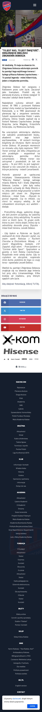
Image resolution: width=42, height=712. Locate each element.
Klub (4, 60)
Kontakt (21, 563)
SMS (21, 405)
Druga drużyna (21, 395)
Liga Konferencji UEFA (21, 453)
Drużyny (21, 509)
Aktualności (21, 432)
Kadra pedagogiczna (21, 581)
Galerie (21, 409)
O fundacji (21, 549)
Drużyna (21, 426)
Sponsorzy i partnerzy (21, 479)
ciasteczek (16, 699)
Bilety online (21, 614)
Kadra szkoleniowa (21, 439)
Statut (21, 556)
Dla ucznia (21, 567)
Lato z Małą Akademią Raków (21, 537)
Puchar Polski (21, 449)
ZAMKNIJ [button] (32, 706)
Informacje (21, 483)
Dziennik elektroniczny (21, 585)
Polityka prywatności (21, 670)
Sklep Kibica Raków (21, 637)
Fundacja (21, 544)
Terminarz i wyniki (21, 446)
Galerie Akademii (21, 502)
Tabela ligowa (21, 442)
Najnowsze (21, 388)
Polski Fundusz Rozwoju (21, 416)
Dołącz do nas (21, 486)
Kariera (21, 475)
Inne (21, 643)
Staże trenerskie (21, 512)
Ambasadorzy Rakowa (21, 652)
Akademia (21, 402)
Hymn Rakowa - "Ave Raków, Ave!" (21, 649)
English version (21, 686)
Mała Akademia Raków (21, 420)
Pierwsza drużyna (21, 391)
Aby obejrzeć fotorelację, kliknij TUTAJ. (20, 284)
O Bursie (21, 595)
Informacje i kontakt (21, 465)
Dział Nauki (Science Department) (21, 530)
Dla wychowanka (21, 592)
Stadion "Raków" (21, 621)
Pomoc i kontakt (21, 625)
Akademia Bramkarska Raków (21, 523)
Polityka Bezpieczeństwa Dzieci (21, 526)
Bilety (21, 609)
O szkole (21, 570)
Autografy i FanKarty (21, 663)
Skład (21, 435)
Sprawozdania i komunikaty (21, 412)
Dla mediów (21, 667)
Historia (21, 472)
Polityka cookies (21, 674)
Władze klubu (21, 468)
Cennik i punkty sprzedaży (21, 618)
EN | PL (21, 680)
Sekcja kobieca (21, 534)
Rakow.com (21, 382)
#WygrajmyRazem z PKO (21, 656)
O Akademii (21, 505)
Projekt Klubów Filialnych (21, 516)
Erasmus (21, 560)
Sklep (21, 631)
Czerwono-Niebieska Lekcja (21, 660)
